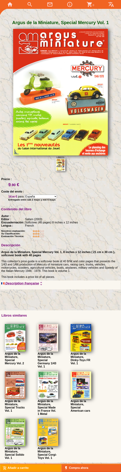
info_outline (70, 4)
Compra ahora (76, 468)
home (10, 4)
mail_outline (50, 4)
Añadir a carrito (16, 468)
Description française (22, 283)
